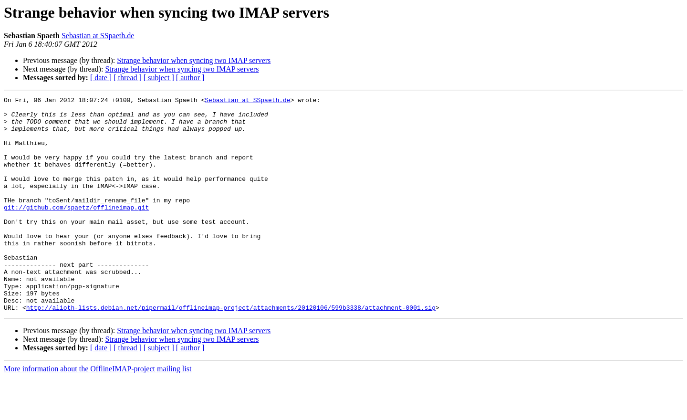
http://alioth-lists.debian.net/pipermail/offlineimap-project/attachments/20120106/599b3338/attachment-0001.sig (231, 350)
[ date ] (101, 78)
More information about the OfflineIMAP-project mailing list (97, 412)
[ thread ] (128, 78)
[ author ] (190, 78)
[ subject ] (159, 78)
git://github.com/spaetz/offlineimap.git (76, 230)
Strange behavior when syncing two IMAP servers (194, 60)
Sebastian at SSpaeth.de (98, 36)
